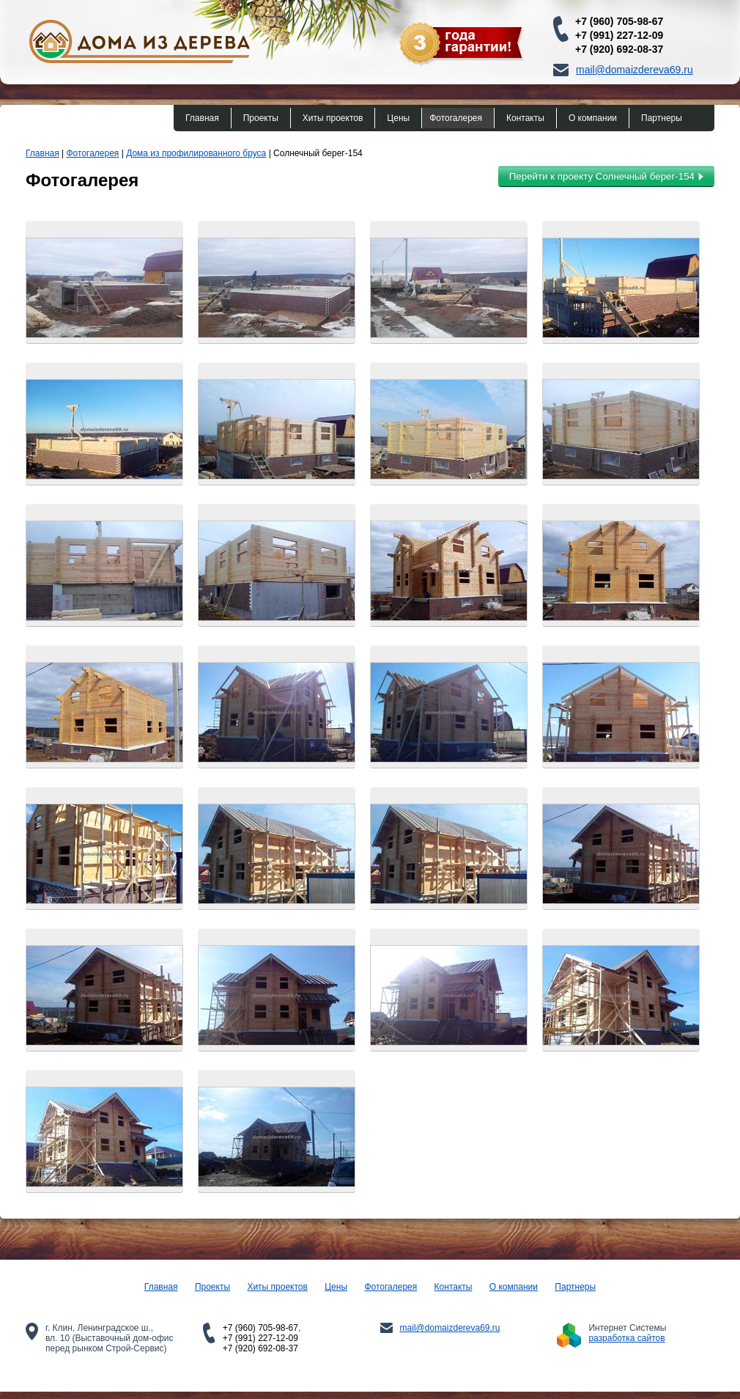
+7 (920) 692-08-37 (619, 49)
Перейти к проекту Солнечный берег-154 (606, 176)
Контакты (525, 118)
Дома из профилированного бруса (196, 153)
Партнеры (661, 118)
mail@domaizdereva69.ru (634, 70)
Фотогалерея (455, 118)
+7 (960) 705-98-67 (619, 21)
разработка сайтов (626, 1338)
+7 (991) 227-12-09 (619, 35)
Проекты (260, 118)
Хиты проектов (333, 118)
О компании (593, 118)
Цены (398, 118)
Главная (202, 118)
